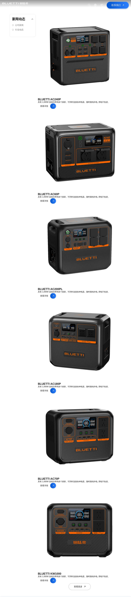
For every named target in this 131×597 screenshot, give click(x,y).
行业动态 (19, 30)
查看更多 (78, 586)
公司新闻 (19, 25)
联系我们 (116, 5)
